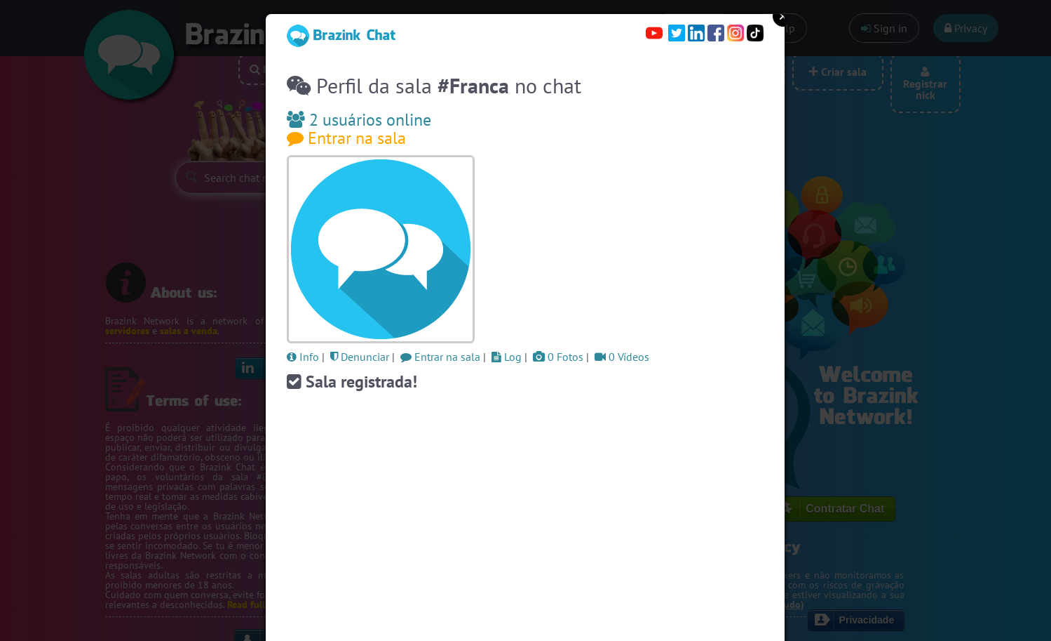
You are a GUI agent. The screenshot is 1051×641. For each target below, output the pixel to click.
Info (303, 357)
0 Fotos (558, 357)
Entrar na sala (346, 138)
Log (506, 357)
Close (783, 16)
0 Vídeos (622, 357)
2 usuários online (359, 120)
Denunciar (359, 357)
